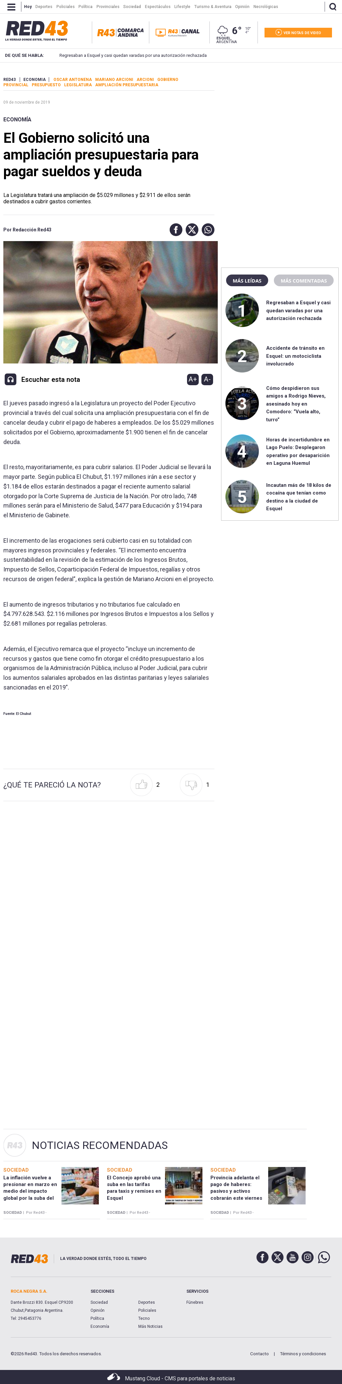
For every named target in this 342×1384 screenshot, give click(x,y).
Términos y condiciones (303, 1353)
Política (97, 1318)
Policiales (147, 1310)
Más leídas (247, 280)
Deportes (146, 1302)
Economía (17, 119)
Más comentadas (304, 280)
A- (207, 379)
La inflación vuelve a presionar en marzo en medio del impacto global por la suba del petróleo (30, 1191)
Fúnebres (194, 1302)
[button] (174, 229)
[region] (280, 119)
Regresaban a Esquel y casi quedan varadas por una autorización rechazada (123, 55)
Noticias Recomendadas (100, 1145)
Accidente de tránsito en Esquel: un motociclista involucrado (295, 356)
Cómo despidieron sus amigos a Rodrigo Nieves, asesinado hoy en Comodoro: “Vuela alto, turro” (296, 404)
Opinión (98, 1310)
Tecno (144, 1318)
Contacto (259, 1353)
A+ (192, 379)
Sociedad (99, 1302)
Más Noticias (150, 1326)
